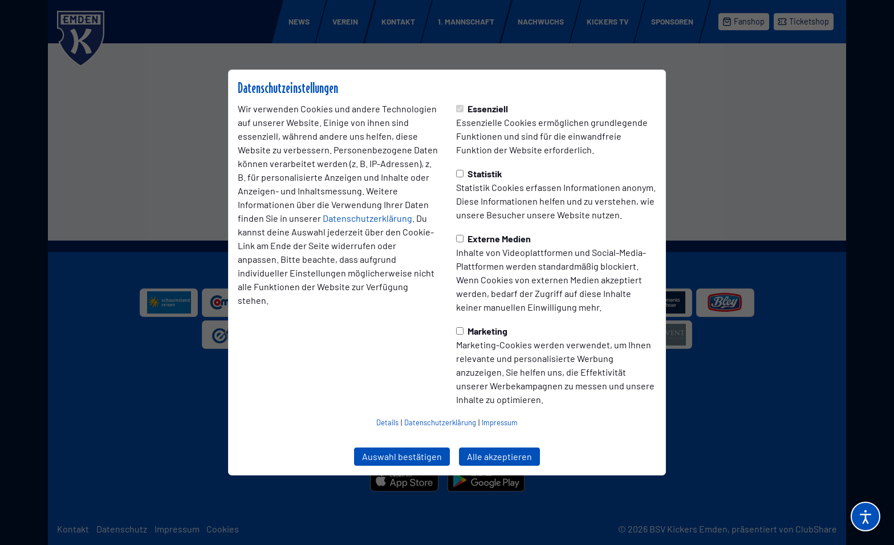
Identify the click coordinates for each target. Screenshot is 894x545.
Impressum (500, 422)
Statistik (479, 173)
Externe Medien (493, 238)
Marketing (481, 331)
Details (387, 422)
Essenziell (482, 108)
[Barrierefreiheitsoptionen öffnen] (865, 516)
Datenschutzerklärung (367, 218)
